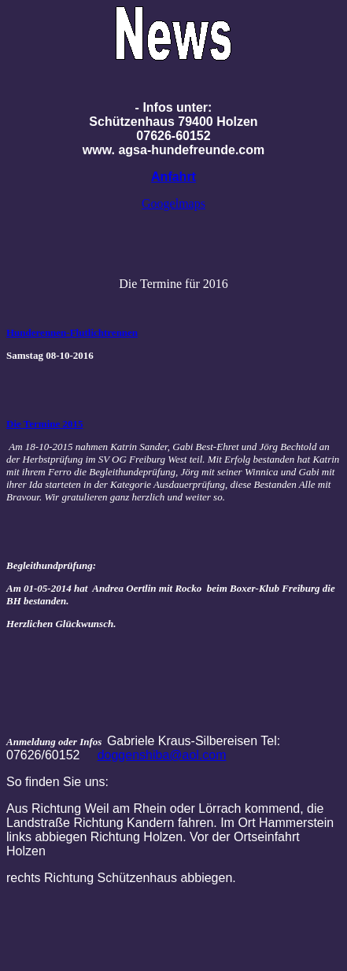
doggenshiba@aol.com (162, 755)
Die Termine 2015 (44, 424)
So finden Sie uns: (57, 781)
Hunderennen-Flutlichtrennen (72, 332)
